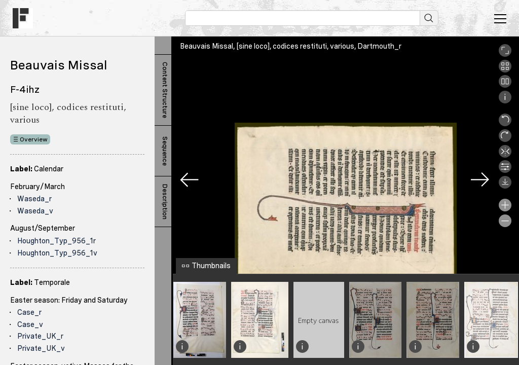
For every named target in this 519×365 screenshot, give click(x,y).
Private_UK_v (41, 348)
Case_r (29, 312)
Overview (34, 139)
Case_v (30, 324)
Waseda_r (34, 199)
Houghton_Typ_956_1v (57, 253)
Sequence (164, 151)
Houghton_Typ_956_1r (56, 241)
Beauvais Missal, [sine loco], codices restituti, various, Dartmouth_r (290, 46)
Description (164, 202)
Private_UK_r (40, 336)
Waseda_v (35, 211)
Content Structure (164, 90)
